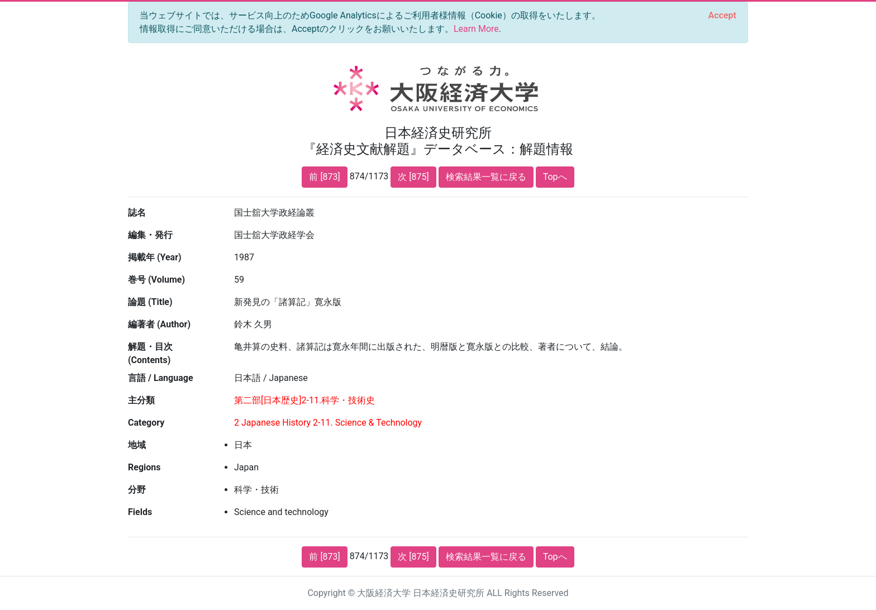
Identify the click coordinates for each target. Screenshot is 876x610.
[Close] (722, 15)
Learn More (476, 28)
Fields (140, 512)
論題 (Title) (150, 302)
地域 (137, 445)
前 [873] (324, 176)
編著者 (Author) (159, 324)
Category (146, 422)
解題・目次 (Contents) (150, 353)
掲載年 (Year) (155, 257)
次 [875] (413, 176)
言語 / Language (160, 378)
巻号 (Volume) (156, 279)
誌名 (137, 212)
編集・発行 (150, 235)
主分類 (141, 400)
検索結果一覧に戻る (486, 176)
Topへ (555, 176)
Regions (144, 467)
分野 (137, 489)
